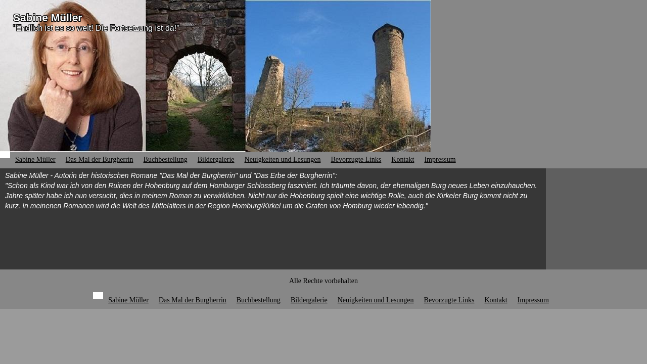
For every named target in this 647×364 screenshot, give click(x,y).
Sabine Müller (47, 17)
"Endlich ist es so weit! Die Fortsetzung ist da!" (96, 28)
